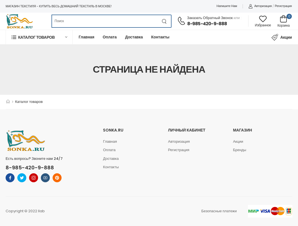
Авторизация (260, 6)
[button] (39, 37)
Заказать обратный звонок (210, 17)
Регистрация (283, 6)
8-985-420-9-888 (207, 23)
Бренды (239, 150)
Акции (281, 37)
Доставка (134, 37)
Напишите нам (227, 6)
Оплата (110, 37)
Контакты (160, 37)
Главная (86, 37)
